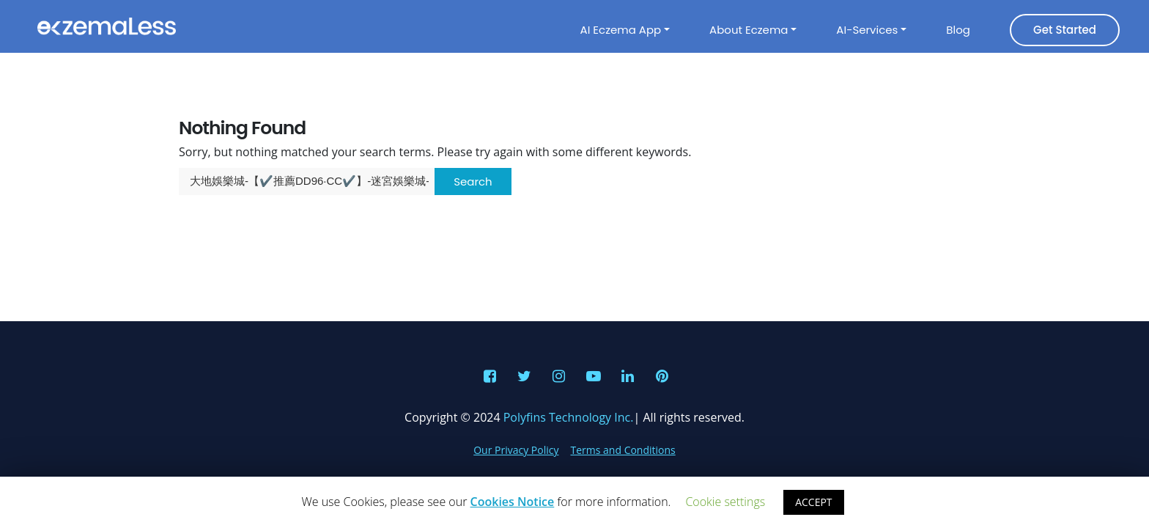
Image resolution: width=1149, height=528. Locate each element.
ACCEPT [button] (813, 502)
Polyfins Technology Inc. (568, 417)
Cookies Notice (512, 502)
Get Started (1064, 29)
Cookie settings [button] (725, 502)
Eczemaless (106, 26)
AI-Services (867, 29)
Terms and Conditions (623, 450)
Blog (958, 29)
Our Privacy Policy (515, 450)
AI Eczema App (621, 29)
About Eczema (748, 29)
